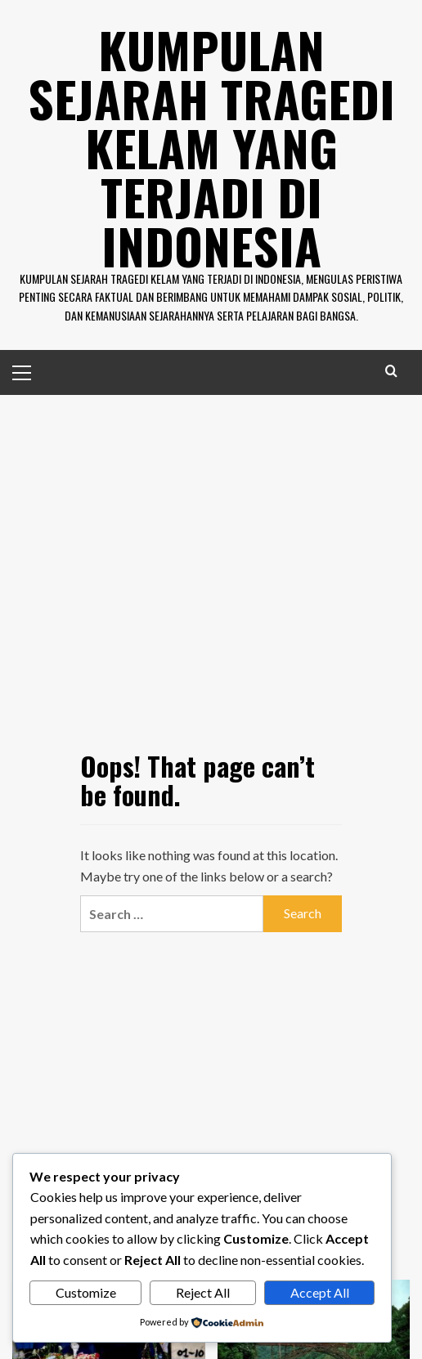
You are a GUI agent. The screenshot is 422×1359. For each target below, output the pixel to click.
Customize (86, 1292)
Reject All (203, 1292)
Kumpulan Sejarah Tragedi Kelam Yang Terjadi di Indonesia (211, 146)
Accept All (319, 1292)
